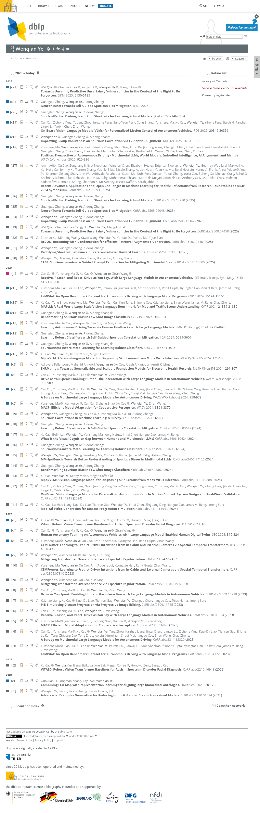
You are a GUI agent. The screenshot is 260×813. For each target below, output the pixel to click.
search (60, 6)
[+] (214, 705)
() (218, 278)
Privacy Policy (43, 740)
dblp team (66, 731)
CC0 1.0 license (85, 736)
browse (44, 6)
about (75, 6)
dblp (29, 6)
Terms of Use (24, 740)
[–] (208, 73)
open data (58, 736)
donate (106, 6)
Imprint (58, 740)
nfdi (88, 6)
